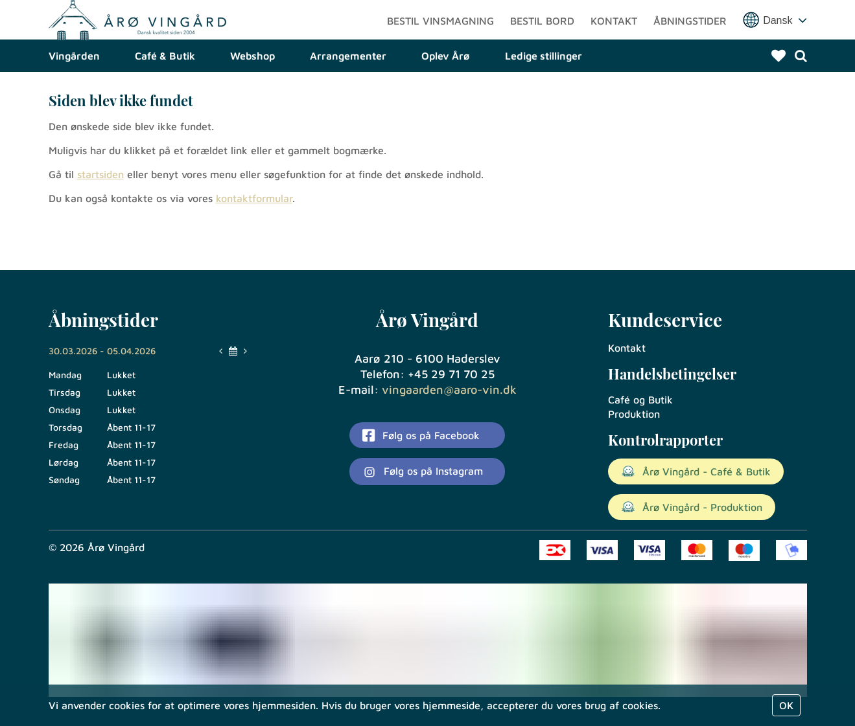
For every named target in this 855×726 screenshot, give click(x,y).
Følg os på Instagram (422, 472)
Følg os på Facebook (420, 435)
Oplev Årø (445, 100)
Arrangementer (348, 100)
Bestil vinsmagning (440, 42)
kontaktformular (254, 243)
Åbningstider (690, 42)
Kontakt (614, 42)
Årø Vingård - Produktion (691, 507)
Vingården (74, 100)
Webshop (252, 100)
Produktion (634, 414)
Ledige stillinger (543, 100)
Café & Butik (165, 100)
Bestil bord (542, 42)
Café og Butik (640, 399)
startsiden (100, 219)
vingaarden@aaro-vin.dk (449, 389)
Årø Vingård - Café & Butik (696, 471)
